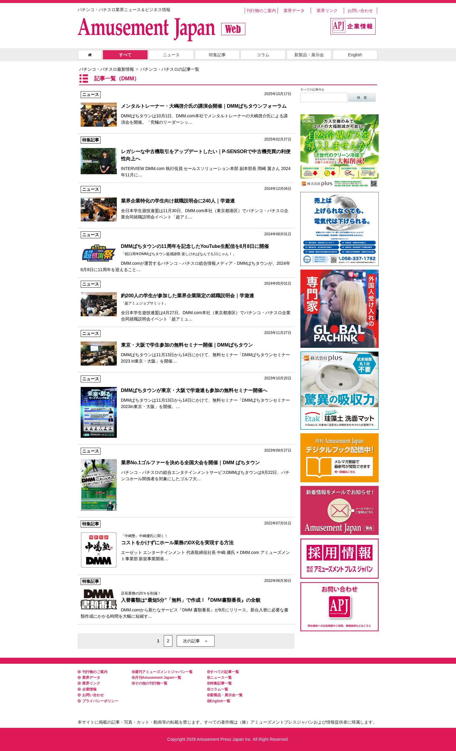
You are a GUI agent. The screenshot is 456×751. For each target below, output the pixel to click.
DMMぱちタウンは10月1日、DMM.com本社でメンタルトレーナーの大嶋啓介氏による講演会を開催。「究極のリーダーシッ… (186, 108)
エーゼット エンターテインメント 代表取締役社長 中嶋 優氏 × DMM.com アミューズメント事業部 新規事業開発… (186, 541)
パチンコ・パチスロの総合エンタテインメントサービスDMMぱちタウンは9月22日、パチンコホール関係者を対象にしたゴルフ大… (186, 465)
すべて (125, 54)
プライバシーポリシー (98, 701)
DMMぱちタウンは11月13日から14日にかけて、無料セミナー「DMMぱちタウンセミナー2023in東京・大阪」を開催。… (186, 393)
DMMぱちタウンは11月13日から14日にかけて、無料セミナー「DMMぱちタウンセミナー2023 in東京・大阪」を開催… (186, 347)
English (355, 54)
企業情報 (87, 689)
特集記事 (217, 54)
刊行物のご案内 (261, 10)
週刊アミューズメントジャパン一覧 (162, 672)
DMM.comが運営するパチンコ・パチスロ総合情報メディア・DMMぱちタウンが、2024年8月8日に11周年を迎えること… (186, 251)
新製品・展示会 (309, 54)
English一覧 (218, 701)
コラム (263, 54)
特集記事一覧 (219, 683)
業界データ (294, 10)
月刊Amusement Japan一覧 (156, 677)
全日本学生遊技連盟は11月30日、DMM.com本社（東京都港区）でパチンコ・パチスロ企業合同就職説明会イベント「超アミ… (186, 203)
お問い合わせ (360, 10)
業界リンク (327, 10)
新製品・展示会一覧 (225, 695)
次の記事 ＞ (195, 640)
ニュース (171, 54)
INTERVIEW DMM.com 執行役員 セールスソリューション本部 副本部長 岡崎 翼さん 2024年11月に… (186, 157)
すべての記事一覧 (223, 672)
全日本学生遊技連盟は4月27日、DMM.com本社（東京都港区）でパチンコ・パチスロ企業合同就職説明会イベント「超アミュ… (186, 301)
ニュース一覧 (219, 677)
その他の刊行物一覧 (149, 683)
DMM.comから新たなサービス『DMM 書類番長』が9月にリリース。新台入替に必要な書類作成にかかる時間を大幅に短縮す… (186, 598)
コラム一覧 (217, 689)
